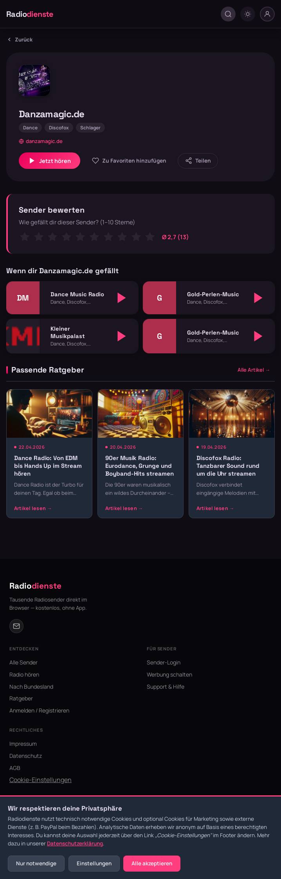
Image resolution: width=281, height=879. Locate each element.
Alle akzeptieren (151, 863)
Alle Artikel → (254, 369)
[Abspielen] (122, 298)
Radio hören (24, 674)
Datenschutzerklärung (75, 843)
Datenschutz (25, 755)
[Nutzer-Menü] (267, 14)
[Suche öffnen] (228, 14)
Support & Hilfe (165, 686)
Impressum (23, 743)
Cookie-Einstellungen (40, 779)
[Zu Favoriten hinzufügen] (129, 161)
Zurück (19, 39)
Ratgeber (21, 698)
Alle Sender (23, 662)
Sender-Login (163, 662)
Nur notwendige (36, 863)
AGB (14, 768)
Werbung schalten (169, 674)
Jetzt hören (49, 161)
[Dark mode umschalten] (247, 14)
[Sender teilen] (198, 160)
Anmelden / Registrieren (39, 710)
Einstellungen (94, 863)
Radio (30, 14)
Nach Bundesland (31, 686)
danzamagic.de (41, 141)
